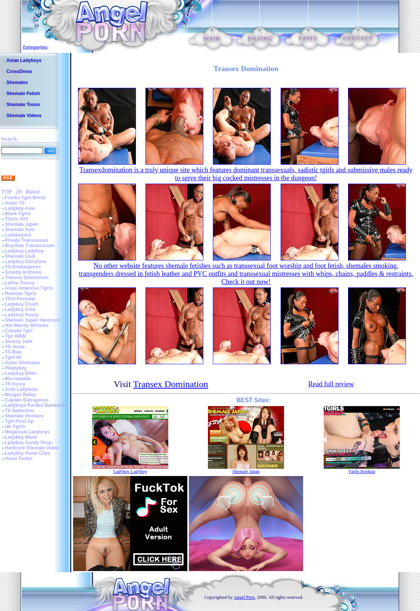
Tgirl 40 (13, 357)
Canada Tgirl (19, 330)
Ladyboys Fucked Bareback (35, 405)
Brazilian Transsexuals (29, 245)
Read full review (331, 384)
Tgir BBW (15, 336)
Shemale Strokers (24, 416)
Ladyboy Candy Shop (28, 442)
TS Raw (13, 352)
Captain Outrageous (27, 400)
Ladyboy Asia (20, 208)
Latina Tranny (20, 283)
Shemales (17, 82)
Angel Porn (244, 597)
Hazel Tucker (19, 458)
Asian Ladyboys (24, 60)
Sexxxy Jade (18, 341)
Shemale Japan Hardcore (32, 320)
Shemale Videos (24, 115)
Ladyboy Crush (21, 304)
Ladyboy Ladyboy (24, 251)
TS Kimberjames (23, 267)
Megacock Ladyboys (27, 432)
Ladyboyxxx (18, 235)
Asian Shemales (22, 362)
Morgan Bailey (20, 394)
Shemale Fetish (23, 93)
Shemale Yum (20, 229)
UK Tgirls (15, 426)
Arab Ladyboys (21, 389)
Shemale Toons (23, 104)
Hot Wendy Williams (26, 325)
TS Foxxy (15, 384)
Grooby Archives (23, 272)
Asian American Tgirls (29, 288)
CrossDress (19, 71)
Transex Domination (27, 277)
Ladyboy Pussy (21, 314)
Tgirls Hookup (361, 471)
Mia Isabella (17, 378)
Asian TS (14, 203)
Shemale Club (20, 256)
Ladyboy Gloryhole (25, 261)
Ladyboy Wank (21, 437)
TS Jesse (15, 346)
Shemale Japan (21, 224)
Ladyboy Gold (20, 309)
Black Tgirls (18, 213)
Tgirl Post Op (19, 421)
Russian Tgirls (21, 293)
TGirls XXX (17, 219)
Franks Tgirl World (25, 197)
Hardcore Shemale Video (32, 448)
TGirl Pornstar (20, 299)
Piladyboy (16, 368)
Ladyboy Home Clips (27, 453)
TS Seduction (19, 410)
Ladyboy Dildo (21, 373)
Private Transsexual (26, 240)
